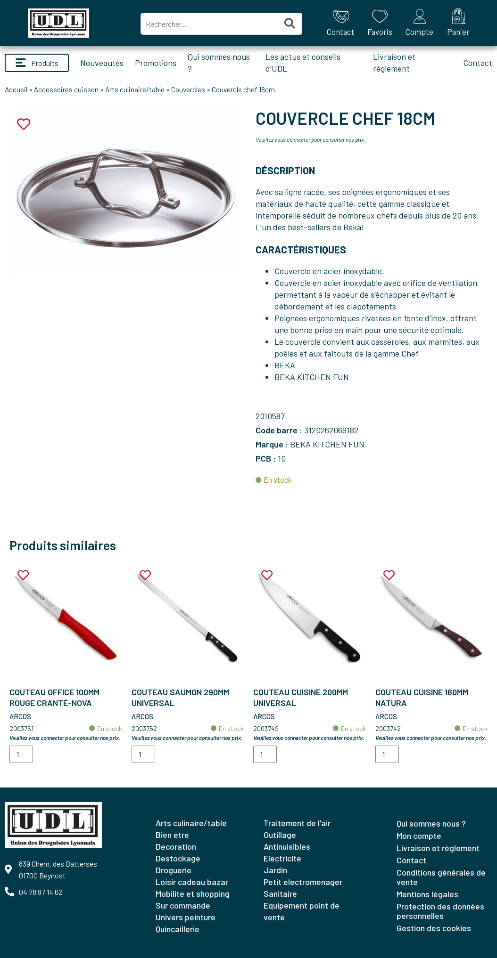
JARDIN (275, 870)
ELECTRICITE (282, 858)
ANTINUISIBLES (287, 846)
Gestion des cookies (434, 928)
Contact (477, 62)
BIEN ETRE (172, 834)
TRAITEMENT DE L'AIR (297, 823)
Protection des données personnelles (440, 911)
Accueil (16, 89)
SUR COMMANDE (183, 905)
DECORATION (176, 846)
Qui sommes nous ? (431, 823)
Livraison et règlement (438, 848)
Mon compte (419, 835)
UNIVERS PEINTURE (185, 917)
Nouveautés (102, 62)
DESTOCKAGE (178, 858)
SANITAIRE (280, 893)
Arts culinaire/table (135, 89)
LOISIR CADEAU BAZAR (192, 882)
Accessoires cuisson (66, 89)
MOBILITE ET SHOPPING (193, 893)
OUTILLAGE (280, 834)
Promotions (155, 62)
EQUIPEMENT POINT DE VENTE (302, 911)
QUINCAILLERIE (177, 929)
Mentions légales (427, 894)
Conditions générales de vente (441, 877)
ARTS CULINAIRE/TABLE (191, 823)
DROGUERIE (173, 870)
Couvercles (188, 89)
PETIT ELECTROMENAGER (303, 882)
